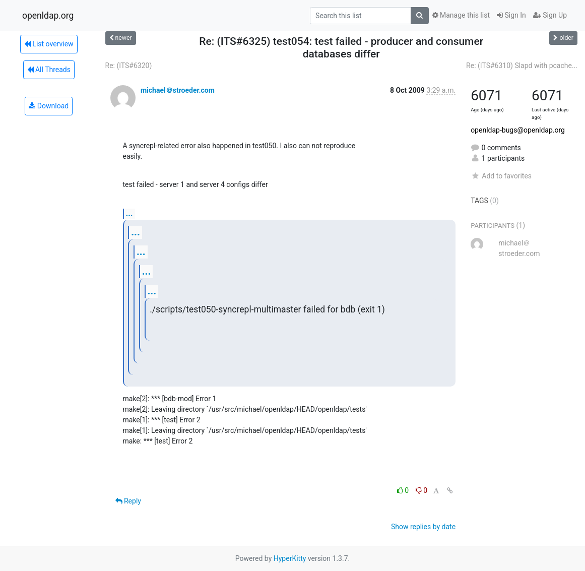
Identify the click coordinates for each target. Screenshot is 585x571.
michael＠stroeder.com (178, 90)
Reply (128, 501)
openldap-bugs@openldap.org (518, 130)
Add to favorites (501, 176)
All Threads (49, 70)
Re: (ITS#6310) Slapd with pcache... (521, 65)
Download (49, 106)
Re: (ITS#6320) (128, 65)
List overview (49, 44)
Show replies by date (423, 527)
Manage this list (461, 15)
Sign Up (550, 15)
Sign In (511, 15)
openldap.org (48, 16)
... (129, 213)
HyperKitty (290, 558)
